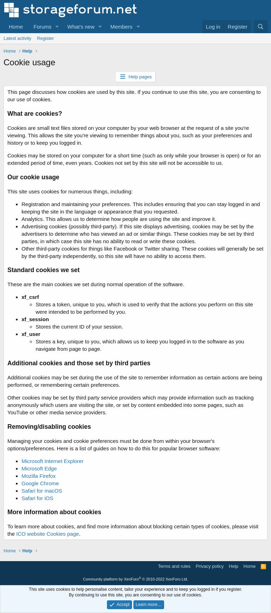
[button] (57, 26)
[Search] (260, 26)
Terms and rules (174, 566)
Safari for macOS (42, 491)
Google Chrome (40, 483)
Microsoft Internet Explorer (53, 461)
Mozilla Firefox (39, 476)
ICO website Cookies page (47, 534)
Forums (43, 27)
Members (121, 27)
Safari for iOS (37, 498)
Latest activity (17, 38)
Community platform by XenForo (135, 579)
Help (234, 566)
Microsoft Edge (39, 468)
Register (45, 38)
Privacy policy (210, 566)
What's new (81, 27)
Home (16, 27)
